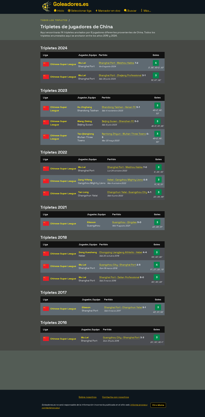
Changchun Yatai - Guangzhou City (127, 192)
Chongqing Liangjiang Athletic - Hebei (120, 252)
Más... (145, 10)
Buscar (130, 10)
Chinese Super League (63, 64)
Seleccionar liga (79, 10)
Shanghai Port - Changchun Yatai (123, 307)
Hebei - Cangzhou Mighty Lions (125, 179)
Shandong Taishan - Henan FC (119, 107)
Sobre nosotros (87, 397)
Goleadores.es (71, 4)
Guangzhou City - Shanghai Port (117, 264)
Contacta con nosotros (115, 397)
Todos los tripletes (53, 20)
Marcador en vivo (107, 10)
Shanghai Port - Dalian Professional (119, 277)
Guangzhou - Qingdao (124, 222)
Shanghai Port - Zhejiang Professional (120, 75)
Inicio (59, 10)
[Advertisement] (102, 370)
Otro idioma (158, 405)
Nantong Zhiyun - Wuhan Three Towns (124, 133)
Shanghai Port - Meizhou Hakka (116, 62)
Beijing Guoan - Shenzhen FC (118, 121)
